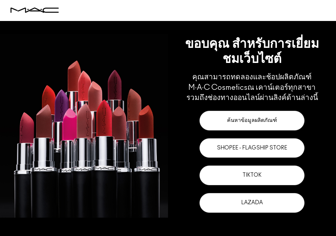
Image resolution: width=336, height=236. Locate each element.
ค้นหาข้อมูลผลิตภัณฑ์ (252, 120)
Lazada (252, 202)
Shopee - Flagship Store (252, 147)
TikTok (252, 175)
